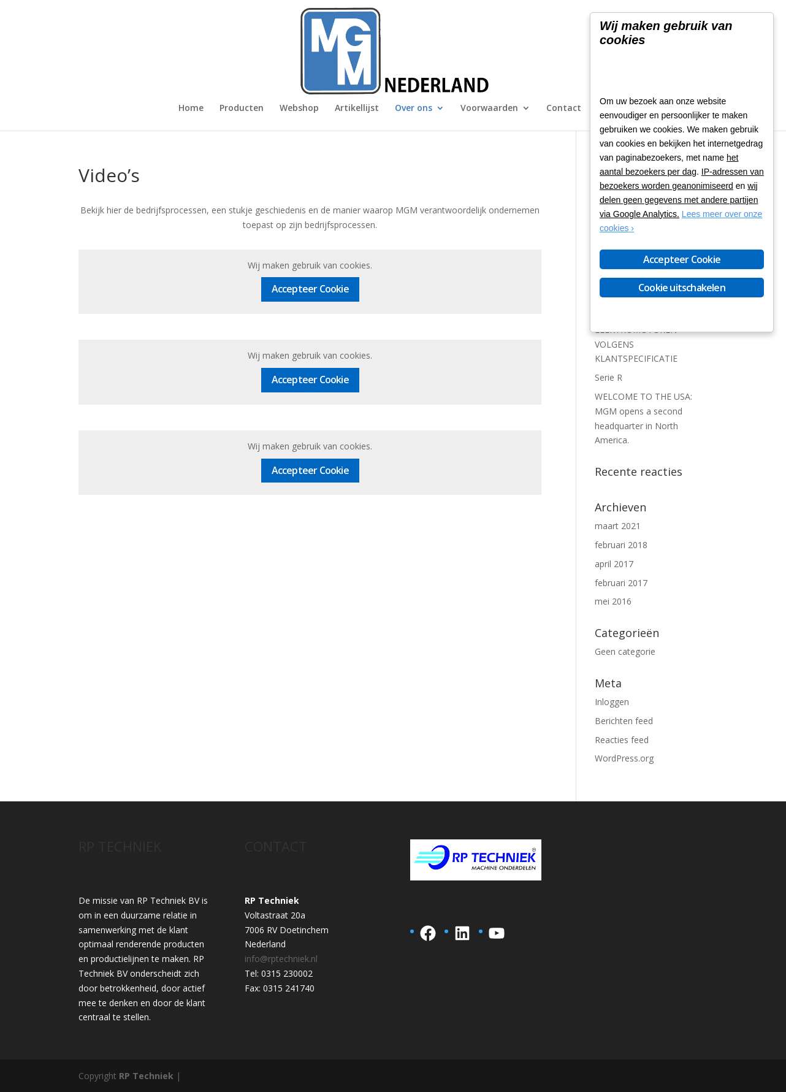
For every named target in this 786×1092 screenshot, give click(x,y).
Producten (241, 108)
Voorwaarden (489, 108)
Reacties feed (622, 740)
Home (191, 108)
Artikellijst (357, 108)
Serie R (608, 377)
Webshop (299, 108)
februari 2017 (621, 583)
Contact (563, 108)
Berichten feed (624, 721)
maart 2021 (618, 526)
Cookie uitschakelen (681, 287)
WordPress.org (624, 758)
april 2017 (614, 564)
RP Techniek (146, 1076)
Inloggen (612, 702)
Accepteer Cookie (310, 289)
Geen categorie (625, 651)
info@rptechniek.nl (281, 958)
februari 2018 (621, 545)
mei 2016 (613, 601)
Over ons (413, 108)
